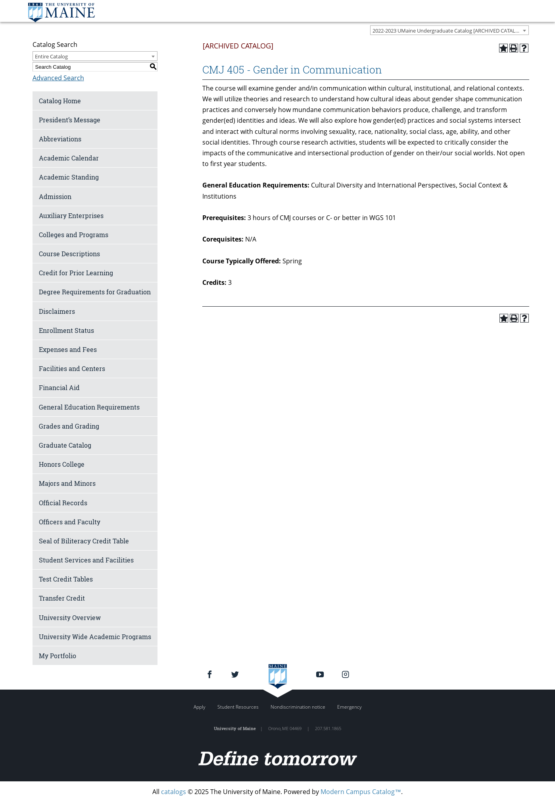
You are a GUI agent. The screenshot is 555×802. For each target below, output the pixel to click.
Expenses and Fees (68, 349)
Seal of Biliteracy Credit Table (84, 541)
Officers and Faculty (69, 522)
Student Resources (238, 706)
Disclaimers (57, 311)
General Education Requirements (89, 407)
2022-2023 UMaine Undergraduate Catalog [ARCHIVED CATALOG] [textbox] (448, 30)
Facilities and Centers (72, 368)
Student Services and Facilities (86, 560)
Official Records (63, 503)
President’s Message (69, 120)
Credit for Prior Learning (76, 273)
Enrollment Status (66, 330)
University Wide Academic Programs (95, 636)
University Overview (70, 617)
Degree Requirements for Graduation (95, 292)
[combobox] (449, 30)
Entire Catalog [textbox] (51, 56)
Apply (199, 706)
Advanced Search (58, 77)
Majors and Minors (67, 483)
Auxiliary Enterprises (71, 215)
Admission (55, 196)
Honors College (61, 464)
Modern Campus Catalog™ (361, 791)
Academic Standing (69, 177)
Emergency (349, 706)
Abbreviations (60, 139)
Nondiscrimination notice (298, 706)
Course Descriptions (69, 253)
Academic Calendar (69, 158)
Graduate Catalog (65, 445)
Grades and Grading (69, 426)
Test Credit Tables (66, 579)
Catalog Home (60, 101)
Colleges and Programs (73, 234)
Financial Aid (59, 387)
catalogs (173, 791)
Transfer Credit (62, 598)
